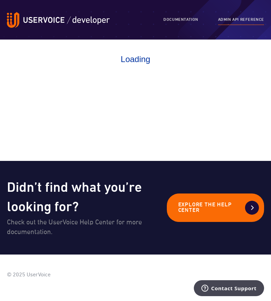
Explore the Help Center (205, 207)
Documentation (180, 19)
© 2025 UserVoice (29, 275)
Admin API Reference (241, 19)
